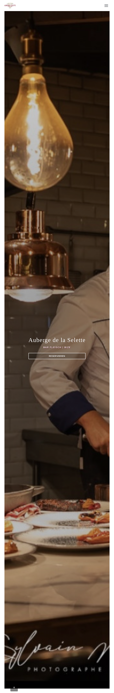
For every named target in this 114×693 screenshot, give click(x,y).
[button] (106, 5)
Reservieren (57, 356)
